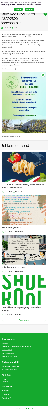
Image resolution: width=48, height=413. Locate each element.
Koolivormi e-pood (9, 69)
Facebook (5, 380)
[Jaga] (45, 14)
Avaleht (17, 409)
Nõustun (18, 9)
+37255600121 (7, 350)
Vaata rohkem (24, 320)
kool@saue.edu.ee (8, 353)
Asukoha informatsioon (9, 356)
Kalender (4, 394)
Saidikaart (29, 409)
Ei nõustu (29, 9)
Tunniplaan (5, 398)
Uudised (4, 391)
